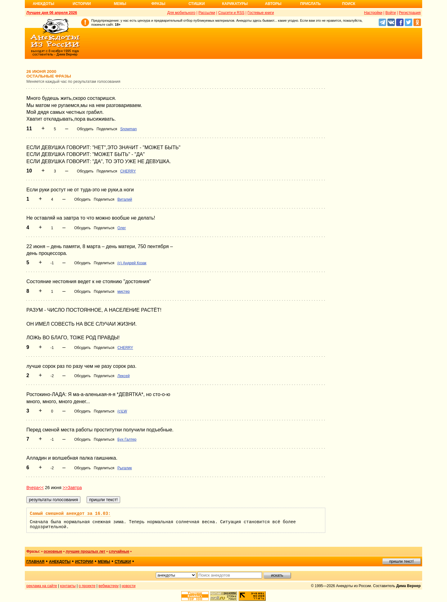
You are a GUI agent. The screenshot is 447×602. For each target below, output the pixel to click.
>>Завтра (72, 487)
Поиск (348, 4)
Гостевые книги (260, 13)
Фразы (158, 4)
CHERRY (128, 171)
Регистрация (410, 13)
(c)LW (122, 411)
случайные (119, 551)
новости (128, 586)
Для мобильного (181, 13)
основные (52, 551)
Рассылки (206, 13)
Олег (121, 228)
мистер (123, 291)
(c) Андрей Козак (131, 263)
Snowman (128, 129)
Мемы (120, 4)
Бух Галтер (126, 439)
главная (35, 562)
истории (84, 562)
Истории (82, 4)
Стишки (196, 4)
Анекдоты (43, 4)
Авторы (273, 4)
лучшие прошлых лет (85, 551)
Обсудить (85, 129)
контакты (68, 586)
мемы (104, 562)
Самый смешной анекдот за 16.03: (70, 513)
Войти (390, 13)
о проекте (87, 586)
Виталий (124, 199)
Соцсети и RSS (231, 13)
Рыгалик (124, 468)
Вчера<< (35, 487)
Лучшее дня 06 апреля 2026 (51, 13)
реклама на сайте (41, 586)
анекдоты (60, 562)
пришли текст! (401, 561)
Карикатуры (235, 4)
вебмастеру (108, 586)
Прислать (310, 4)
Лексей (123, 376)
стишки (123, 562)
